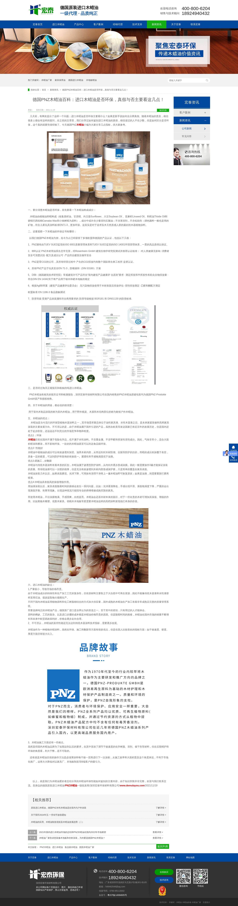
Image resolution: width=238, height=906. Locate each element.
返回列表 (163, 110)
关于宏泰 (176, 24)
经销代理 (118, 24)
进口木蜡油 (58, 24)
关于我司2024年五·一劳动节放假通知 (48, 815)
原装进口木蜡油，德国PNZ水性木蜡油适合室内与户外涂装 (58, 808)
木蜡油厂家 (46, 80)
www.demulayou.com (132, 785)
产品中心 (79, 24)
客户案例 (98, 24)
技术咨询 (164, 880)
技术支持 (137, 24)
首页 (44, 90)
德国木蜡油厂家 (86, 847)
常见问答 (187, 136)
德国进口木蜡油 (75, 80)
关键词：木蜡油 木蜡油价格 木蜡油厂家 (185, 902)
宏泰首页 (37, 24)
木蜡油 (80, 124)
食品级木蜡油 (71, 847)
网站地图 (190, 857)
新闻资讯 (157, 24)
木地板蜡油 (91, 80)
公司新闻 (187, 128)
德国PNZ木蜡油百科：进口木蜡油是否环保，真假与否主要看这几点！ (95, 90)
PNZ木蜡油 (71, 785)
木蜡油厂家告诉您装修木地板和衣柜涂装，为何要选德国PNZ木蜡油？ (72, 838)
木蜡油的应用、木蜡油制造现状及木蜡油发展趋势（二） (57, 822)
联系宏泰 (195, 24)
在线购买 (164, 872)
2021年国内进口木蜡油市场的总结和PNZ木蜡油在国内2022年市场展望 (72, 832)
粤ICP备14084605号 (117, 895)
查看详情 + (158, 832)
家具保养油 (60, 80)
